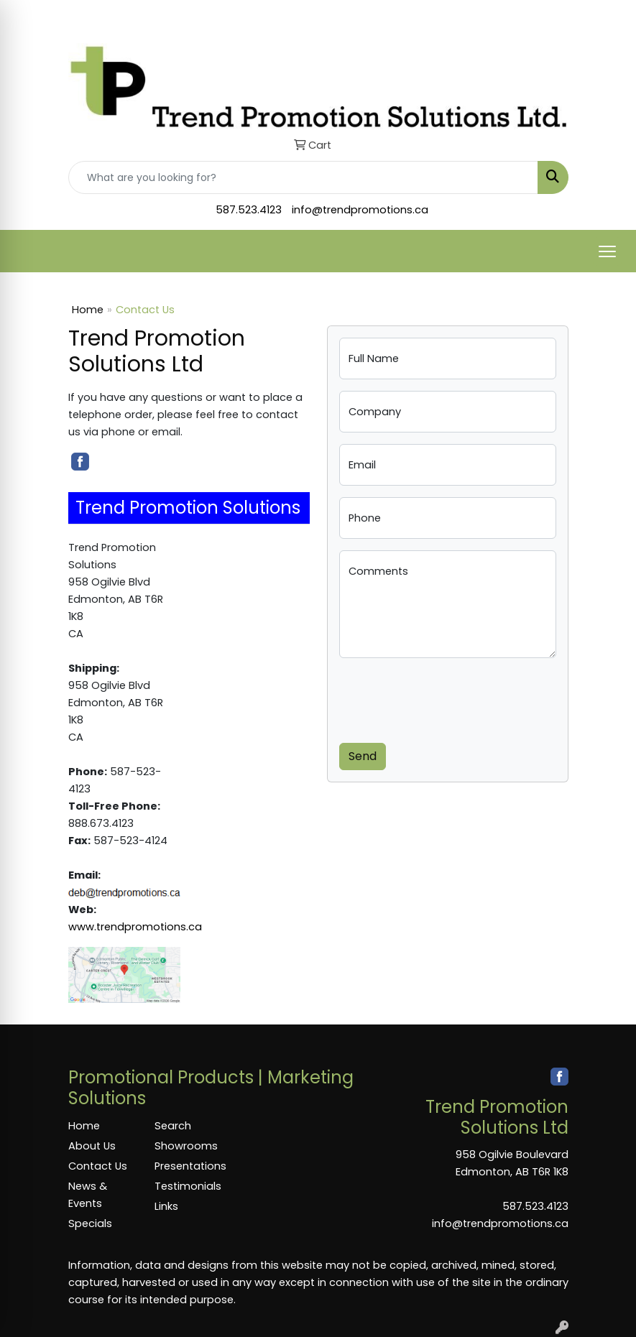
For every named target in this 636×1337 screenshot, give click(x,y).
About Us (92, 1146)
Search (173, 1126)
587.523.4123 (249, 210)
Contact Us (97, 1166)
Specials (90, 1223)
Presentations (189, 1166)
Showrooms (186, 1146)
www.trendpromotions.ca (135, 927)
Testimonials (188, 1186)
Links (166, 1206)
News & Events (87, 1195)
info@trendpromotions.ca (360, 210)
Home (87, 309)
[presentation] (448, 698)
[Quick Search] (303, 177)
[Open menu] (607, 251)
